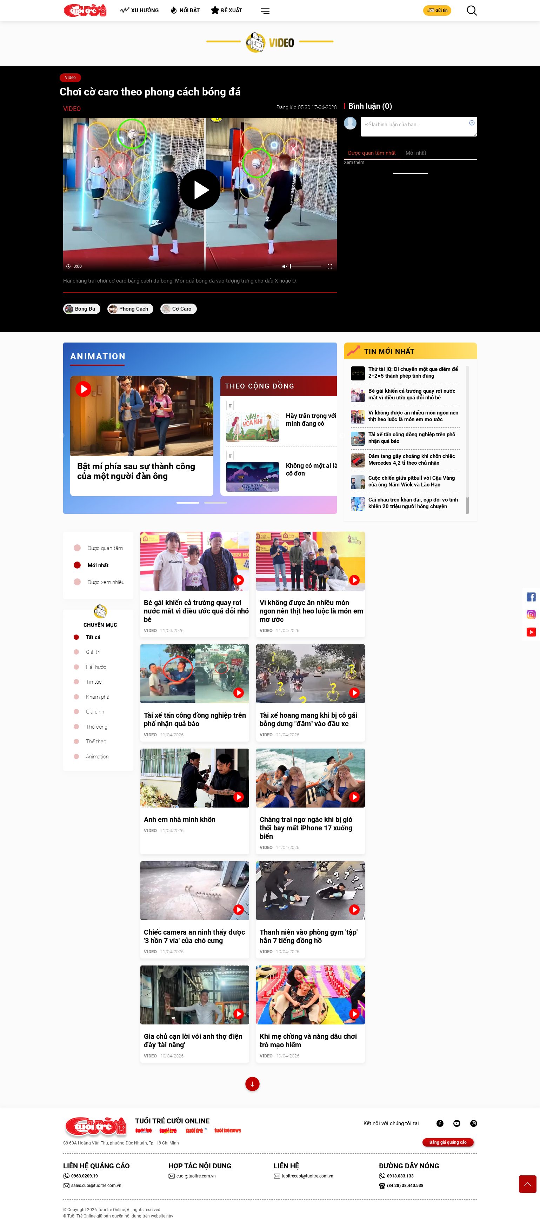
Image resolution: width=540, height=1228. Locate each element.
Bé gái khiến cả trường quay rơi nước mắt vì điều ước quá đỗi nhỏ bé (411, 394)
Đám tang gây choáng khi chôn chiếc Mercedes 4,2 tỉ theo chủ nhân (411, 459)
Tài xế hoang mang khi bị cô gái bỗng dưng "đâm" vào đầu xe (308, 719)
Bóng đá (85, 309)
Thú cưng (96, 727)
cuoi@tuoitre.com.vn (192, 1176)
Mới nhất (98, 565)
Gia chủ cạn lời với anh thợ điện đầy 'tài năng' (193, 1040)
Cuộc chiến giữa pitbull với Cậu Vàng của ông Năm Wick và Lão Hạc (411, 481)
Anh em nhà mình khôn (179, 819)
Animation (97, 757)
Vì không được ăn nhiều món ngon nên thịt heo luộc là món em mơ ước (413, 416)
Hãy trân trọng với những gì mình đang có (324, 419)
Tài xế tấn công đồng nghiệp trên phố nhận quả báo (411, 437)
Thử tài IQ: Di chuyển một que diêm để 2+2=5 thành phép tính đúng (413, 372)
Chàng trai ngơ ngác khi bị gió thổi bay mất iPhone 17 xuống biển (306, 828)
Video (70, 77)
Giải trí (93, 652)
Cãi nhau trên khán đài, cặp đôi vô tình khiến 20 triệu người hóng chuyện (413, 503)
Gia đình (95, 712)
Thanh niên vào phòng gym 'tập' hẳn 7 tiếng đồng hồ (309, 936)
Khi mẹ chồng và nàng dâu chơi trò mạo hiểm (308, 1040)
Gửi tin (437, 10)
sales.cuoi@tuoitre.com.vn (92, 1185)
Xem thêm (354, 162)
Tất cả (93, 637)
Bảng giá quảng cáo (448, 1142)
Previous (61, 435)
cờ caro (182, 309)
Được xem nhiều (106, 582)
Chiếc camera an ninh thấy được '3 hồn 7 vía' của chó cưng (194, 936)
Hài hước (96, 667)
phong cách (133, 309)
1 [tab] (187, 503)
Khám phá (97, 697)
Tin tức (94, 682)
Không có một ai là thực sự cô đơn (323, 469)
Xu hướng (139, 10)
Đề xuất (226, 10)
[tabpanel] (142, 436)
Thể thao (96, 741)
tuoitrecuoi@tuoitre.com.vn (303, 1176)
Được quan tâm (105, 548)
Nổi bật (185, 10)
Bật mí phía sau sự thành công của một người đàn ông (136, 471)
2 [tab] (215, 503)
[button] (263, 11)
